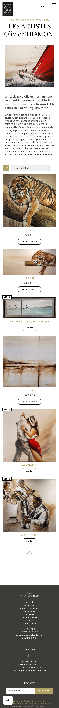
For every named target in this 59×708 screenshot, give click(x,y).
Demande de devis (29, 631)
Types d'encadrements (29, 608)
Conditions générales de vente (29, 635)
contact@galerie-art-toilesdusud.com (29, 670)
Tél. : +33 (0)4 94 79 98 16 (29, 667)
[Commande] (30, 168)
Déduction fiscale (29, 617)
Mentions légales (29, 638)
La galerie (29, 614)
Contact (29, 620)
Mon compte (29, 628)
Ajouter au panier (29, 241)
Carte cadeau (29, 623)
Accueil (29, 602)
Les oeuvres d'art (29, 605)
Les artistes (29, 611)
